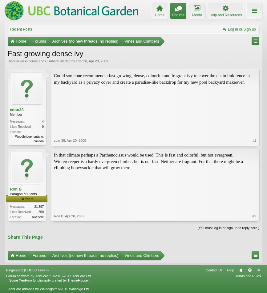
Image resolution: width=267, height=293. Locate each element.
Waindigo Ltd (79, 289)
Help (230, 270)
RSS (259, 270)
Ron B (16, 189)
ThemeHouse (77, 280)
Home (241, 270)
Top (250, 270)
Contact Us (214, 270)
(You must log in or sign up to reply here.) (228, 228)
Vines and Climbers (44, 61)
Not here (38, 217)
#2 (254, 216)
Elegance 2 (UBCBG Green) (27, 270)
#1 (254, 140)
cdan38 (81, 61)
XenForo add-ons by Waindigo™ (32, 289)
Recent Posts (21, 29)
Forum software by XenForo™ (49, 276)
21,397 (39, 206)
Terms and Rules (248, 276)
